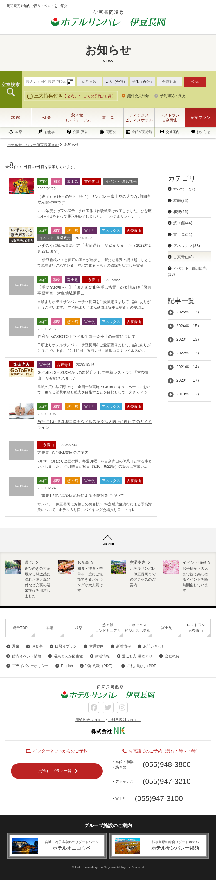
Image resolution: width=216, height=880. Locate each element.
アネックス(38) (186, 245)
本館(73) (180, 200)
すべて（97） (185, 189)
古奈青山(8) (183, 257)
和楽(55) (180, 211)
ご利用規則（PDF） (143, 666)
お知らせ (203, 132)
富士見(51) (182, 234)
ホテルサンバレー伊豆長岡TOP (33, 145)
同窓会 (111, 132)
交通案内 (172, 132)
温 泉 (18, 132)
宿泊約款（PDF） (99, 666)
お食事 (49, 132)
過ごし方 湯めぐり (137, 656)
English (67, 666)
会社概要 (172, 656)
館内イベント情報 (26, 656)
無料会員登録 (138, 96)
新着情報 (123, 646)
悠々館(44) (182, 223)
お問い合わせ (154, 646)
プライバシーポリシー (30, 666)
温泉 (15, 646)
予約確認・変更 (173, 96)
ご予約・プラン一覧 (53, 771)
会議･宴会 (80, 132)
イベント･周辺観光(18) (187, 271)
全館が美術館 (142, 132)
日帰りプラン (66, 646)
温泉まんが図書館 (68, 656)
